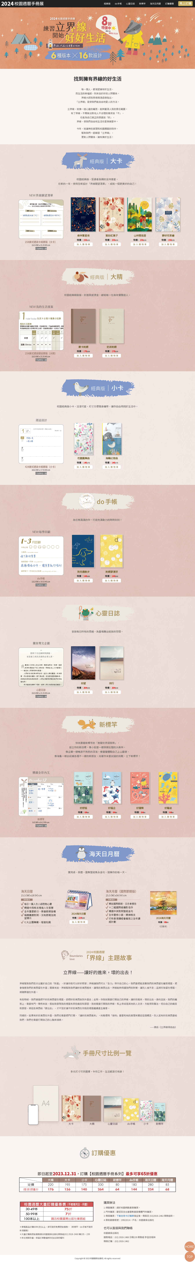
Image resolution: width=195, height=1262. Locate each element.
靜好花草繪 (168, 235)
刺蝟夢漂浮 (112, 571)
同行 (111, 683)
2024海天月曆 (163, 918)
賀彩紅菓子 (112, 235)
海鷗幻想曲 (112, 458)
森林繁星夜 (83, 235)
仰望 (83, 683)
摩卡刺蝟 (83, 347)
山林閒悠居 (140, 235)
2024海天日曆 (78, 913)
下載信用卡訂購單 (125, 1215)
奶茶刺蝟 (112, 347)
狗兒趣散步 (83, 571)
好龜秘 (168, 808)
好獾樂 (140, 808)
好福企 (111, 808)
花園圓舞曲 (83, 458)
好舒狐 (83, 808)
